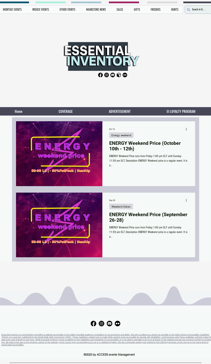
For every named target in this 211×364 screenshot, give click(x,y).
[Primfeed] (118, 75)
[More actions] (187, 129)
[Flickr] (125, 75)
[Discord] (112, 75)
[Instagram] (106, 75)
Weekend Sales (121, 206)
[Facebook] (100, 75)
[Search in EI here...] (198, 10)
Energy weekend (121, 135)
